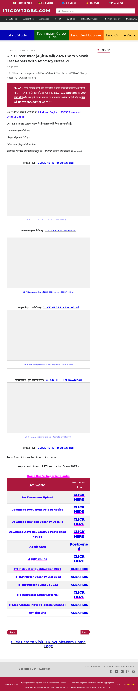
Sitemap (131, 666)
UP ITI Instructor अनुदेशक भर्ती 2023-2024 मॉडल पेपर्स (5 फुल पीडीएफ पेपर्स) (48, 437)
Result (58, 19)
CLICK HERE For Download (56, 162)
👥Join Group (69, 2)
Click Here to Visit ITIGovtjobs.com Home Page (48, 644)
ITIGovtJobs (130, 684)
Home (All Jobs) (10, 19)
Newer (12, 632)
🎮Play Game (116, 2)
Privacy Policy (120, 666)
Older (84, 632)
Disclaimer (107, 666)
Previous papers (113, 19)
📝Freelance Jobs (22, 2)
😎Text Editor (45, 2)
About (88, 666)
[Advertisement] (69, 25)
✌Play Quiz (92, 2)
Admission (44, 19)
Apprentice (28, 19)
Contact (96, 666)
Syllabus (71, 19)
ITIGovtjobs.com (28, 10)
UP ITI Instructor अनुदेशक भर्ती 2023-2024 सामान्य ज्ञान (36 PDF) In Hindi (48, 292)
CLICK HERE (79, 569)
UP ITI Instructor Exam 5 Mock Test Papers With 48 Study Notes (48, 220)
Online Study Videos (90, 19)
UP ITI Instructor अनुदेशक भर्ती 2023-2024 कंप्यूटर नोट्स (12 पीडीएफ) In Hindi (48, 365)
